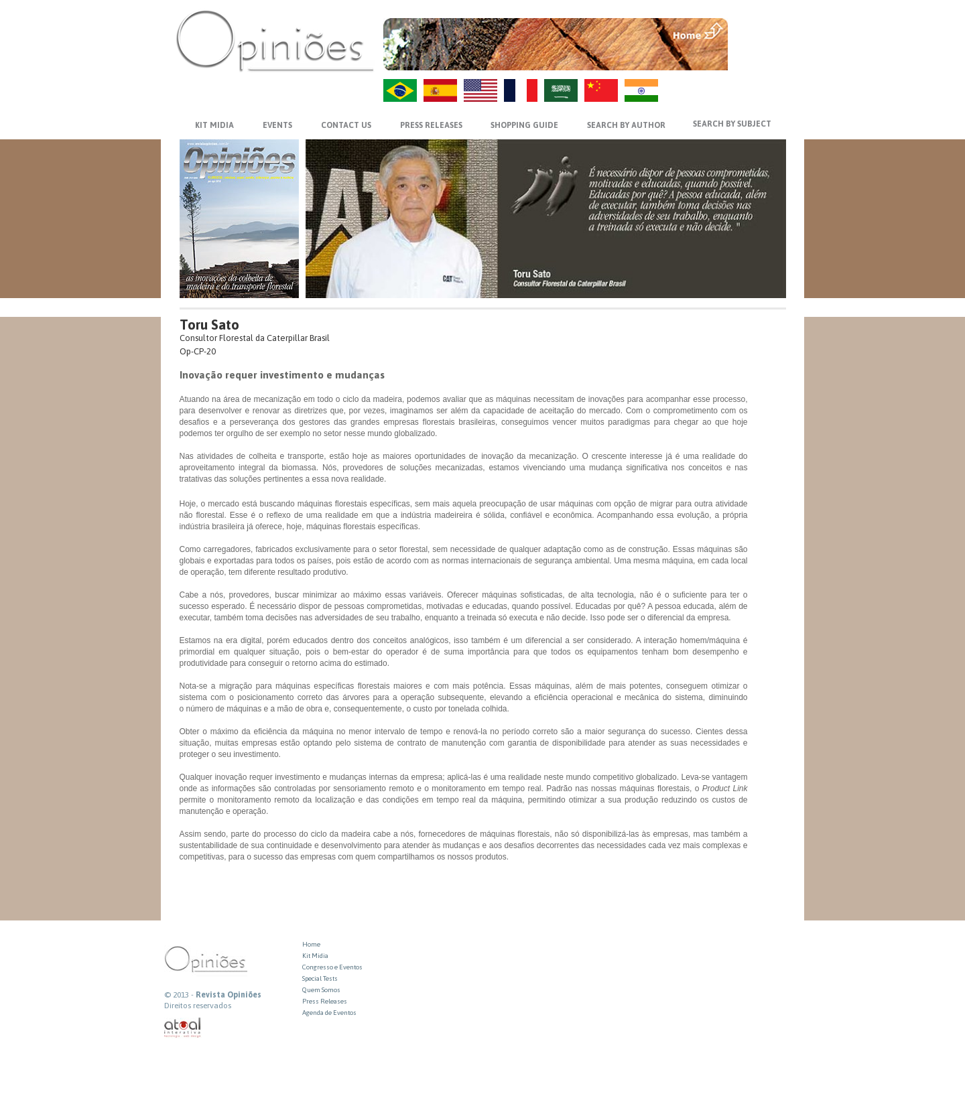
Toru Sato (209, 324)
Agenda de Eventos (329, 1012)
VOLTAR (758, 58)
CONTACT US (346, 125)
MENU (758, 30)
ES (440, 90)
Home (311, 944)
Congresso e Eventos (332, 967)
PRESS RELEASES (431, 125)
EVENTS (277, 125)
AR (561, 90)
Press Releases (324, 1001)
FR (520, 90)
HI (641, 90)
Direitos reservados (197, 1005)
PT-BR (400, 90)
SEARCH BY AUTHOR (626, 125)
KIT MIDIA (214, 125)
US (480, 90)
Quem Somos (321, 989)
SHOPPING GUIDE (524, 125)
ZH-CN (601, 90)
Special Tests (320, 978)
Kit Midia (315, 955)
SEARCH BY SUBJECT (732, 124)
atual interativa (183, 1028)
